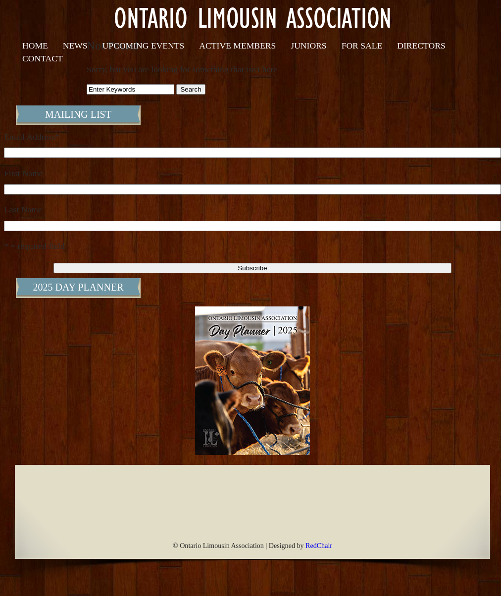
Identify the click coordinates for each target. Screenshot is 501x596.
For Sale (362, 45)
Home (35, 45)
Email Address (31, 137)
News (75, 45)
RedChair (318, 545)
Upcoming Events (143, 45)
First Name (23, 173)
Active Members (237, 45)
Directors (421, 45)
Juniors (308, 45)
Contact (42, 58)
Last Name (23, 209)
